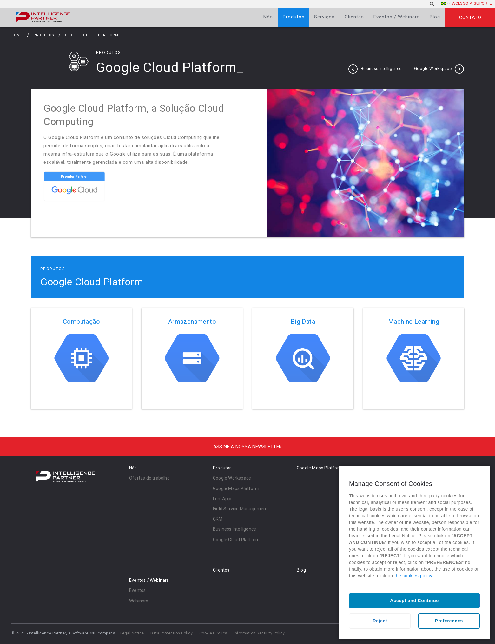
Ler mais (81, 358)
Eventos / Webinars (396, 17)
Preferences (449, 620)
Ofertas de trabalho (149, 478)
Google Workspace (433, 68)
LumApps (223, 498)
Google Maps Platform (236, 488)
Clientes (354, 17)
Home (17, 35)
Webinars (138, 600)
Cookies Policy (213, 633)
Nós (268, 17)
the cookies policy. (413, 575)
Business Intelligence (381, 68)
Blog (435, 17)
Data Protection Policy (171, 633)
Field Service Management (240, 508)
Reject (380, 620)
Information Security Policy (259, 633)
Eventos (137, 590)
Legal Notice (132, 633)
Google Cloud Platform (236, 539)
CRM (218, 518)
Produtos (294, 17)
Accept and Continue (414, 600)
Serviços (324, 17)
